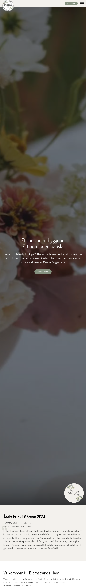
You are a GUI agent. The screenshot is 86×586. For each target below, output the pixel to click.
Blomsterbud (43, 271)
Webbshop (71, 3)
